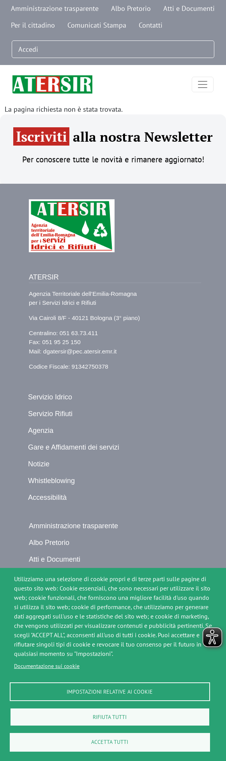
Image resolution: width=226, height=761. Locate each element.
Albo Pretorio (131, 8)
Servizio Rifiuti (50, 414)
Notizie (38, 464)
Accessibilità (47, 497)
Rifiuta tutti (110, 716)
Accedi (28, 49)
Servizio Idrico (50, 397)
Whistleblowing (51, 481)
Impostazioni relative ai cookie (110, 691)
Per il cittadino (33, 25)
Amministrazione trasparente (55, 8)
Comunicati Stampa (96, 25)
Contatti (150, 25)
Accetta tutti (109, 741)
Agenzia (40, 430)
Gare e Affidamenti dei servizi (73, 447)
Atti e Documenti (189, 8)
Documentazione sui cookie (46, 665)
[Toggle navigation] (203, 84)
